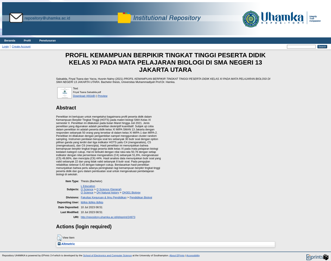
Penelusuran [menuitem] (47, 40)
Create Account (21, 46)
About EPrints (176, 255)
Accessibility (193, 255)
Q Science (87, 189)
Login (5, 46)
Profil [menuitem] (27, 40)
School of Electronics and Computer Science (107, 255)
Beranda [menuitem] (9, 40)
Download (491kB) (84, 95)
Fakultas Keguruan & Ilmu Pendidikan (104, 197)
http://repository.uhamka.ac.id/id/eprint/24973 (108, 217)
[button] (59, 237)
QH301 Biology (131, 192)
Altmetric (66, 244)
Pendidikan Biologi (141, 197)
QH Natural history (108, 192)
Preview (102, 95)
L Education (88, 186)
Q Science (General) (109, 189)
